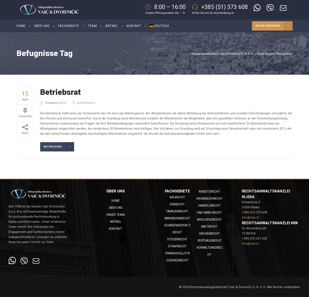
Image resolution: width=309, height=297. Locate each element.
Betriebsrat (60, 92)
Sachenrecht (209, 233)
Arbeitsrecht (87, 102)
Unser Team (115, 214)
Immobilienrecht (177, 218)
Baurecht (177, 197)
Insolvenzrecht (209, 219)
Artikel (115, 221)
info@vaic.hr (250, 217)
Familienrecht (177, 211)
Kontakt (115, 228)
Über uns (116, 207)
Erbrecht (177, 204)
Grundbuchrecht (209, 198)
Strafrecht (177, 246)
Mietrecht (209, 226)
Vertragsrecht (209, 240)
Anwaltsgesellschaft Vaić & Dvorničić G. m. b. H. (222, 53)
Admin (62, 102)
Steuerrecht (177, 239)
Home (115, 200)
